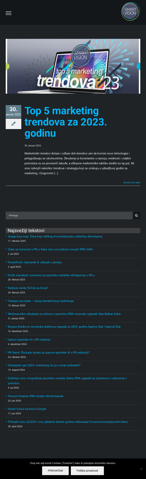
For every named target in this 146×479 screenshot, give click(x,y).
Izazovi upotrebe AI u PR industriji (29, 339)
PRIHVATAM (55, 470)
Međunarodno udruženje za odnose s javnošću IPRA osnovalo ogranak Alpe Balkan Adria (64, 314)
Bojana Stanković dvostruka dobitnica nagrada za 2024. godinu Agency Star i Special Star (64, 326)
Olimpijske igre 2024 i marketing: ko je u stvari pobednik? (44, 365)
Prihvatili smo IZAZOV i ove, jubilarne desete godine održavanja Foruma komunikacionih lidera (68, 422)
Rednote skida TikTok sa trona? (28, 288)
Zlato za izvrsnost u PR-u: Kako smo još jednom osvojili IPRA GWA (50, 249)
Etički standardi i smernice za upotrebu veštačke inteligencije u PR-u (51, 275)
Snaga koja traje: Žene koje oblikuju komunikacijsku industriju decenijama (55, 236)
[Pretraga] (69, 215)
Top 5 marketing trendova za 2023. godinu (66, 122)
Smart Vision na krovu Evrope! (27, 409)
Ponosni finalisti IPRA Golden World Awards (35, 396)
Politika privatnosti (87, 470)
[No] (141, 469)
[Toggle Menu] (8, 13)
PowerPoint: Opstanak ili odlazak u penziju (35, 262)
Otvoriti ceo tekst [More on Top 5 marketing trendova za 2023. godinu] (131, 182)
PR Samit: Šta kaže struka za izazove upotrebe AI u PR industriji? (49, 352)
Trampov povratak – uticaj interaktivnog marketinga (41, 301)
